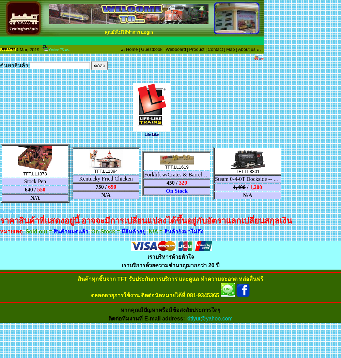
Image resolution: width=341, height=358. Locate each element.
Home (132, 49)
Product (196, 49)
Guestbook (151, 49)
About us (246, 49)
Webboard (176, 49)
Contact (215, 49)
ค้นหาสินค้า (54, 65)
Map (230, 49)
